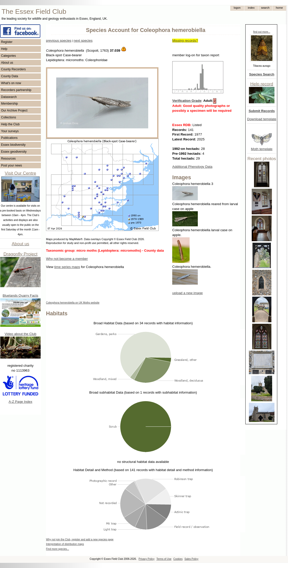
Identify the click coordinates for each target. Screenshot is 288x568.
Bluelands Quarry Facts (20, 295)
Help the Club (10, 124)
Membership (9, 103)
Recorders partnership (16, 90)
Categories (8, 56)
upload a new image (187, 293)
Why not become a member (67, 259)
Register (7, 42)
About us (7, 62)
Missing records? (185, 40)
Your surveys (10, 131)
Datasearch (9, 97)
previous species (58, 40)
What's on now (11, 83)
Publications (9, 138)
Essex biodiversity (13, 145)
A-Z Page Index (20, 402)
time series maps (67, 267)
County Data (9, 76)
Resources (8, 158)
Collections (8, 117)
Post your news (11, 165)
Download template (261, 119)
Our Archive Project (14, 110)
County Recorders (13, 69)
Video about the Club (20, 334)
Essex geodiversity (14, 151)
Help (4, 49)
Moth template (261, 149)
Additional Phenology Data (192, 167)
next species (83, 40)
